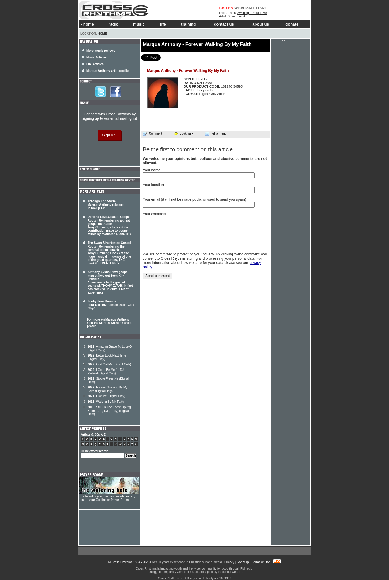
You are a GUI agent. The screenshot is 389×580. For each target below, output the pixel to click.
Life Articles (95, 64)
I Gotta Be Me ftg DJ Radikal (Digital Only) (106, 371)
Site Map (243, 562)
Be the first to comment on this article (188, 149)
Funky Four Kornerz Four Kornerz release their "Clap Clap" (111, 305)
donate (290, 24)
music (137, 24)
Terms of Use (261, 562)
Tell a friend (215, 134)
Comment (152, 134)
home (87, 24)
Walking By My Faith (106, 401)
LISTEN (226, 7)
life (161, 24)
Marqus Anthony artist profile (107, 70)
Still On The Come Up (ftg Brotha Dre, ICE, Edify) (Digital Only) (109, 411)
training (186, 24)
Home (102, 33)
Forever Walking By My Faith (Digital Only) (107, 389)
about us (259, 24)
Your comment (154, 214)
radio (111, 24)
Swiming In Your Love (252, 13)
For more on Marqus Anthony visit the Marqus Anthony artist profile (109, 323)
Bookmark (183, 133)
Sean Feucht (236, 16)
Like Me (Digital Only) (106, 396)
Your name (151, 170)
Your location (153, 185)
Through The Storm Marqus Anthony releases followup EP (106, 204)
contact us (222, 24)
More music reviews (100, 50)
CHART (260, 7)
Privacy (229, 562)
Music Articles (96, 57)
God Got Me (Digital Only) (109, 364)
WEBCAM (243, 7)
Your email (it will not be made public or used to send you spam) (194, 199)
